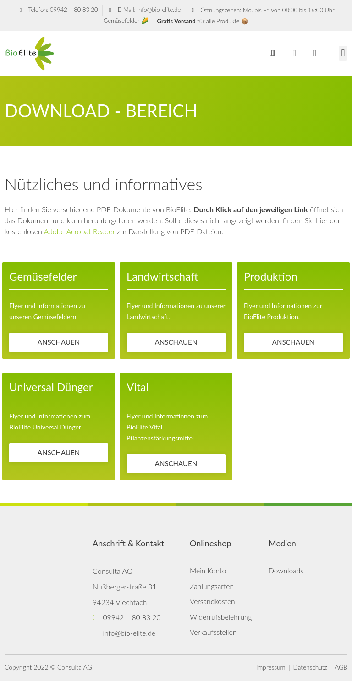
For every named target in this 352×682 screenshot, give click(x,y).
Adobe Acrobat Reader (79, 231)
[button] (272, 53)
